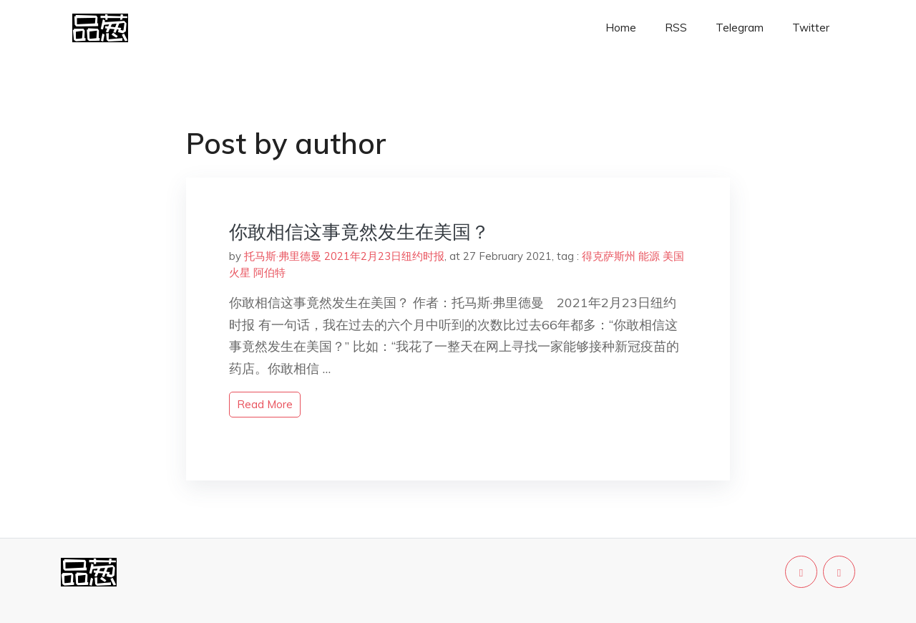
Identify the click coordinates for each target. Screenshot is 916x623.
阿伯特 (269, 272)
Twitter (810, 27)
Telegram (740, 27)
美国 (673, 256)
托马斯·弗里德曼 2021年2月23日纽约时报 (344, 256)
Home (620, 27)
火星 (239, 272)
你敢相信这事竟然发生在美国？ (359, 231)
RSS (676, 27)
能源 (649, 256)
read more (265, 404)
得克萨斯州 (608, 256)
